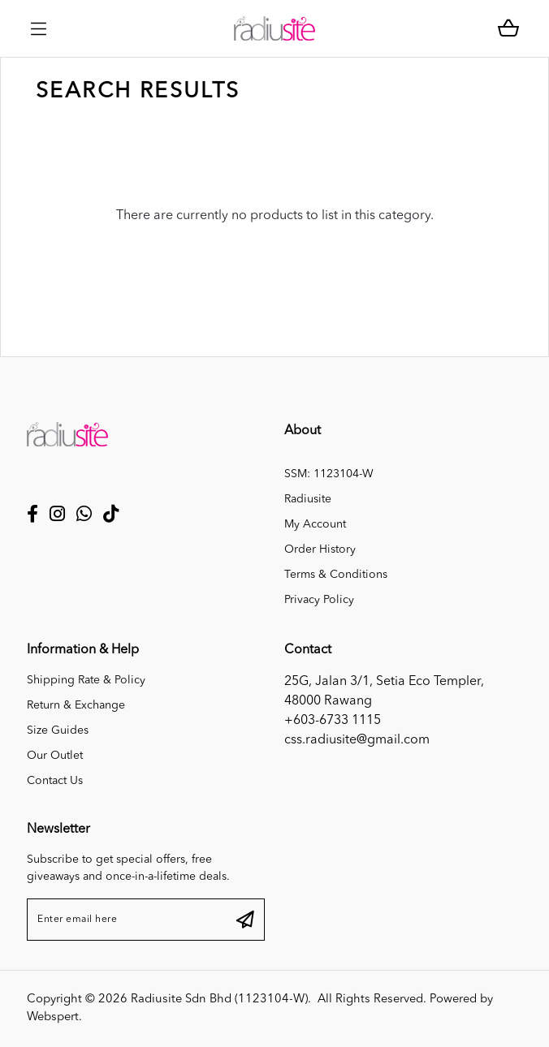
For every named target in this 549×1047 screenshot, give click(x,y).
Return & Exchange (76, 705)
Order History (320, 549)
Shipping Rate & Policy (86, 680)
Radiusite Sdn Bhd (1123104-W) (219, 999)
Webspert (53, 1017)
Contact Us (55, 780)
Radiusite (307, 499)
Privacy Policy (319, 599)
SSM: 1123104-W (329, 474)
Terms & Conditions (335, 574)
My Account (315, 524)
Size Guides (58, 730)
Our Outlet (55, 755)
